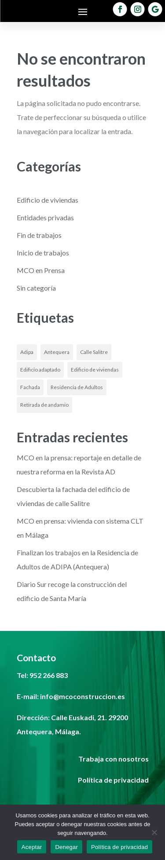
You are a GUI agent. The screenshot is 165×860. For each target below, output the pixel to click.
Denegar (66, 847)
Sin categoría (36, 288)
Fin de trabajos (39, 235)
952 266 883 (48, 675)
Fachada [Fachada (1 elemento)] (30, 387)
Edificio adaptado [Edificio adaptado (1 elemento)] (40, 369)
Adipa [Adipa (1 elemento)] (26, 352)
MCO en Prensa (41, 270)
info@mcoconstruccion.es (82, 696)
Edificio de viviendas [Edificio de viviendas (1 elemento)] (95, 369)
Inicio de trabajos (43, 252)
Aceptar (32, 847)
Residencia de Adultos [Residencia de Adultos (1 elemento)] (77, 387)
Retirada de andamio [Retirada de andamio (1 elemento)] (44, 404)
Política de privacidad (119, 847)
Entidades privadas (45, 217)
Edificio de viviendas (47, 200)
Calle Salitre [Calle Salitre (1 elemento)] (94, 352)
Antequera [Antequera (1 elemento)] (57, 352)
